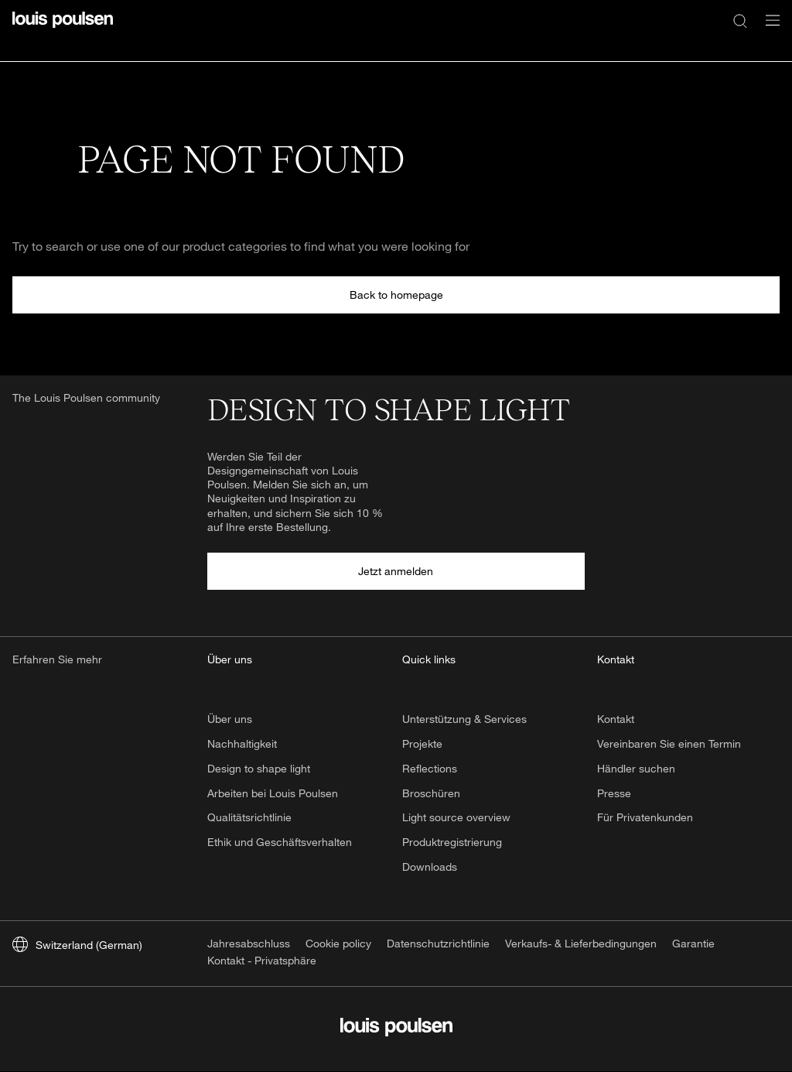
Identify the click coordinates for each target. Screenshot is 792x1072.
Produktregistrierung (452, 841)
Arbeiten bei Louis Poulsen (272, 793)
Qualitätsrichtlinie (249, 817)
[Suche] (740, 20)
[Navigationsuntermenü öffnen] (768, 29)
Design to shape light (258, 768)
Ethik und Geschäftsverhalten (279, 841)
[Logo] (62, 29)
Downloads (429, 866)
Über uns (229, 718)
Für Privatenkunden (645, 817)
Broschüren (431, 793)
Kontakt (615, 718)
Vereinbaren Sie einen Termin (669, 743)
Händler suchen (636, 768)
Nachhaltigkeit (242, 743)
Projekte (422, 743)
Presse (614, 793)
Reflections (429, 768)
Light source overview (456, 817)
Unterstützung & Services (464, 718)
